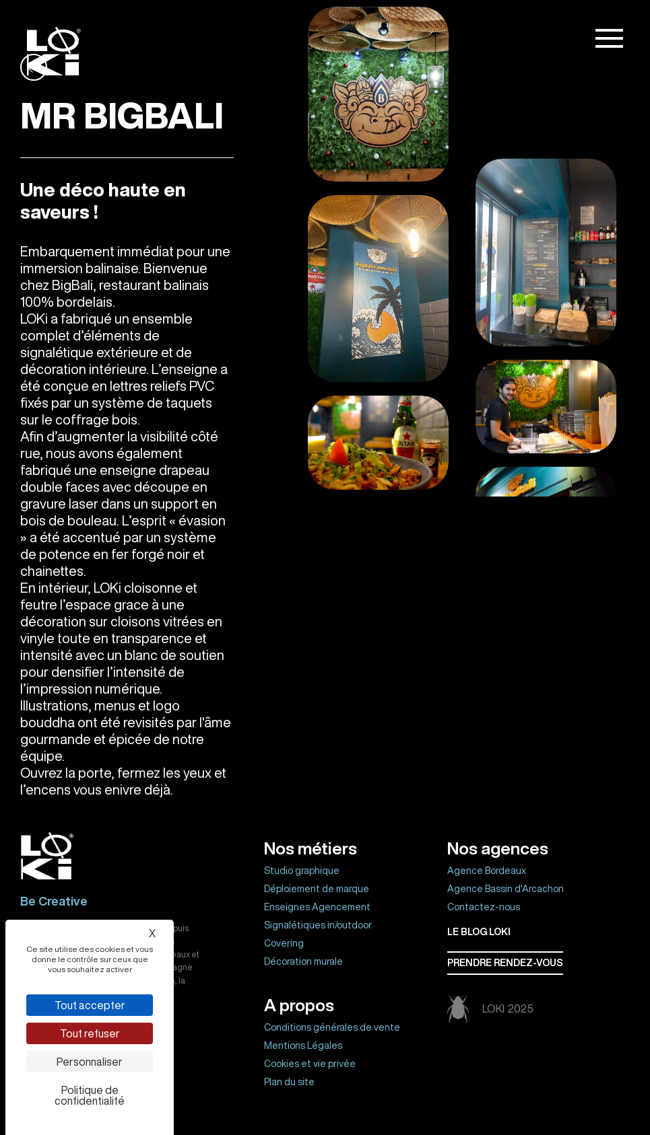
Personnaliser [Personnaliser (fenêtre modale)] (90, 1061)
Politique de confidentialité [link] (90, 1095)
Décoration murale (303, 961)
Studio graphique (301, 870)
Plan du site (289, 1082)
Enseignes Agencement (317, 907)
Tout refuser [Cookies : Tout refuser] (90, 1033)
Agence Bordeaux (486, 870)
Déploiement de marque (316, 888)
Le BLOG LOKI (479, 932)
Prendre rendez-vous (505, 962)
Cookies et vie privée (310, 1063)
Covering (284, 943)
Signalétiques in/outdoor (318, 925)
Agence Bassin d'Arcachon (505, 888)
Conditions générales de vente (332, 1027)
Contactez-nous (483, 907)
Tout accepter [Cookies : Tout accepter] (90, 1005)
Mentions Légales (303, 1045)
